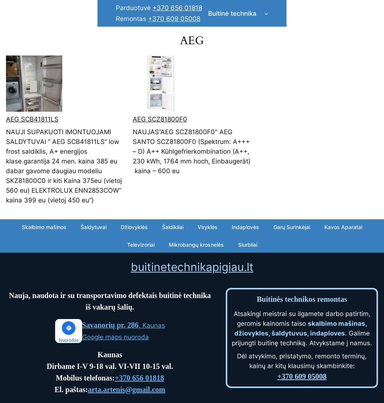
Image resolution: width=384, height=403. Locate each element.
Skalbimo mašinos (44, 227)
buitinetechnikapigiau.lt (192, 267)
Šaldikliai (172, 227)
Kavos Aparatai (343, 227)
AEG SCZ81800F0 (160, 119)
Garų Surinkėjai (291, 227)
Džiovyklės (134, 227)
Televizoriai (140, 244)
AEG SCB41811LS (32, 119)
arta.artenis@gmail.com (126, 389)
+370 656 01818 (177, 8)
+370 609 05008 (174, 18)
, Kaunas (123, 325)
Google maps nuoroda (115, 337)
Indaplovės (245, 227)
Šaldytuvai (93, 227)
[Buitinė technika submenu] (266, 13)
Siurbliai (247, 244)
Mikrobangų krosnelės (196, 244)
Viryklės (208, 227)
